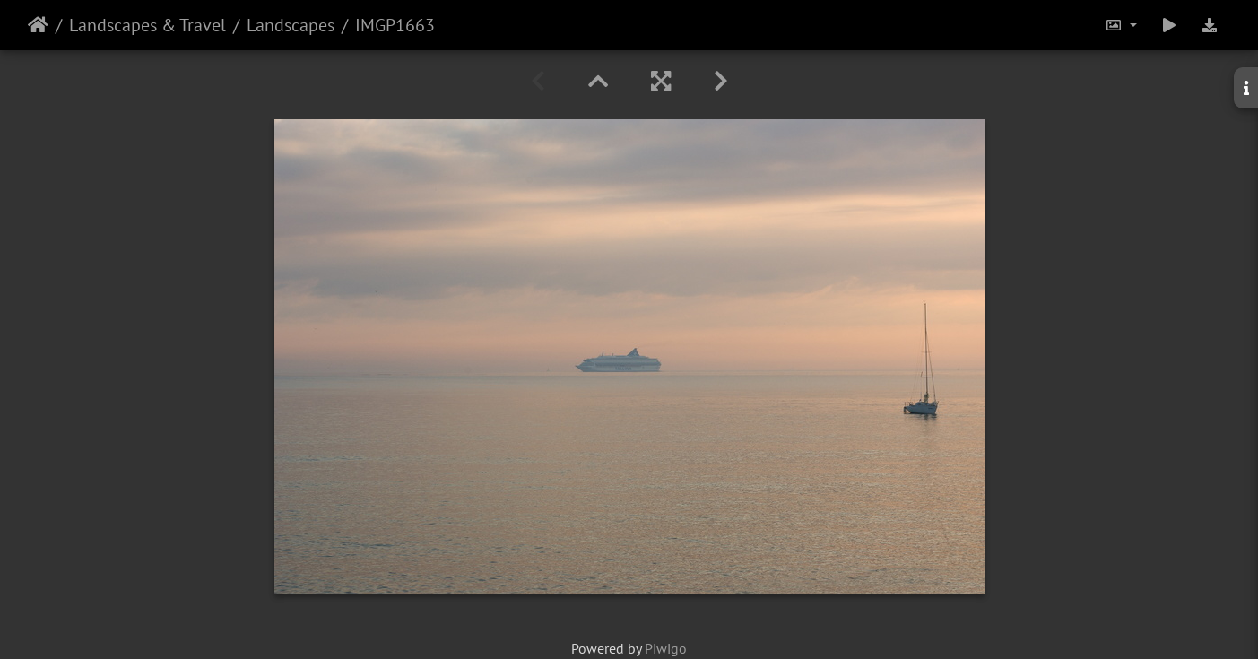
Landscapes (290, 25)
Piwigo (666, 648)
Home (38, 25)
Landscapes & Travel (147, 25)
